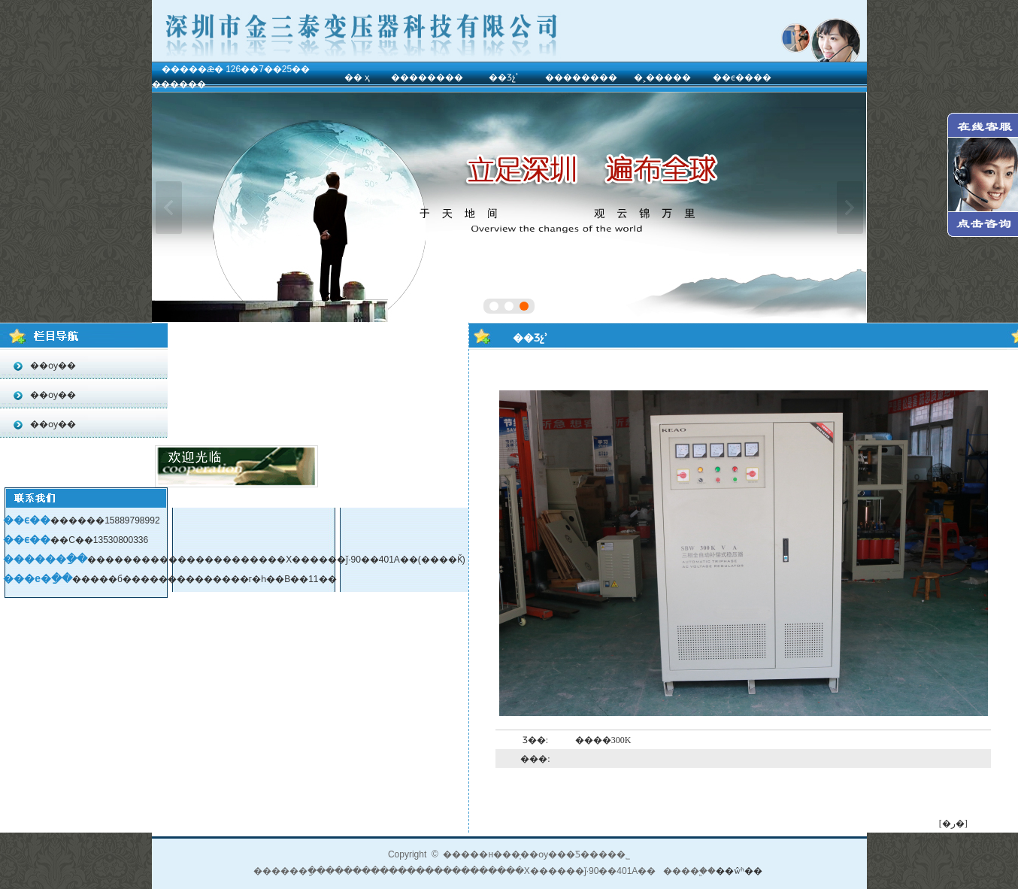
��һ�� (169, 207)
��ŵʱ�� (739, 871)
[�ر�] (953, 823)
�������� (427, 77)
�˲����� (662, 77)
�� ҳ (357, 77)
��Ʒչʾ (504, 77)
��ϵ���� (742, 77)
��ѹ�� (52, 365)
